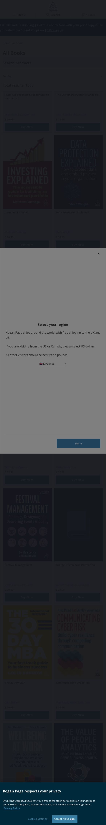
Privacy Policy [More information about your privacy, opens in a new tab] (12, 815)
